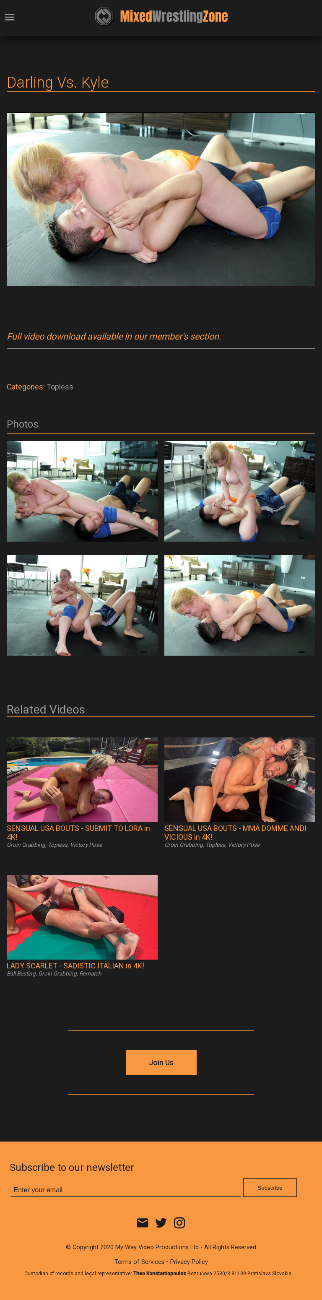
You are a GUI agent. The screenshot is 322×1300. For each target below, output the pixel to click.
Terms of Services (139, 1262)
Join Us (161, 1062)
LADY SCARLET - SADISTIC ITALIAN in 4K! (75, 965)
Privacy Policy (189, 1262)
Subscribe (269, 1188)
